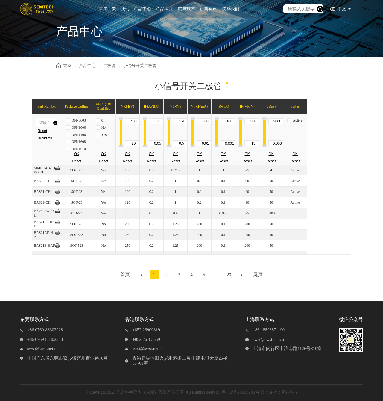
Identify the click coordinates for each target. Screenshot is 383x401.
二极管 (111, 65)
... (217, 274)
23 (231, 274)
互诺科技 (290, 392)
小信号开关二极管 (144, 65)
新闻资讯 (208, 8)
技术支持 (269, 392)
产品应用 (165, 8)
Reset (42, 131)
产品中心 (142, 8)
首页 (103, 8)
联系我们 (230, 8)
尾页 (261, 274)
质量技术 (186, 8)
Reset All (45, 138)
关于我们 (121, 8)
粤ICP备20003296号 (240, 392)
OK (76, 154)
